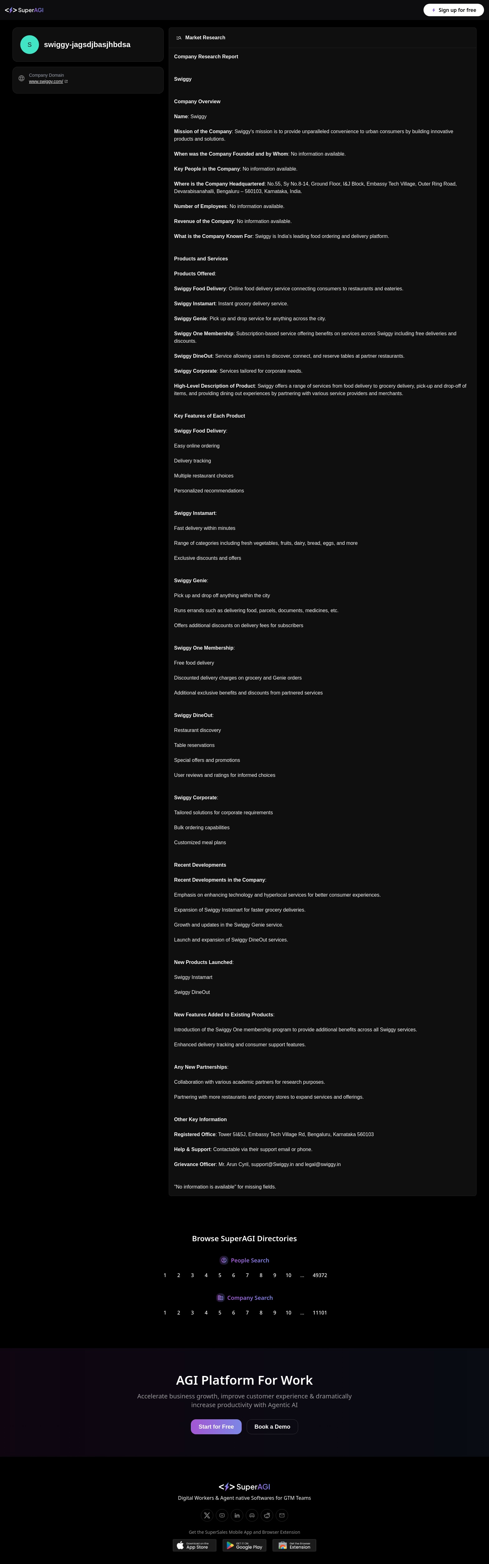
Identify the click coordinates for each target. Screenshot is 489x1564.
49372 (320, 1275)
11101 (320, 1312)
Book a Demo (272, 1427)
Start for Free (216, 1427)
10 (288, 1275)
